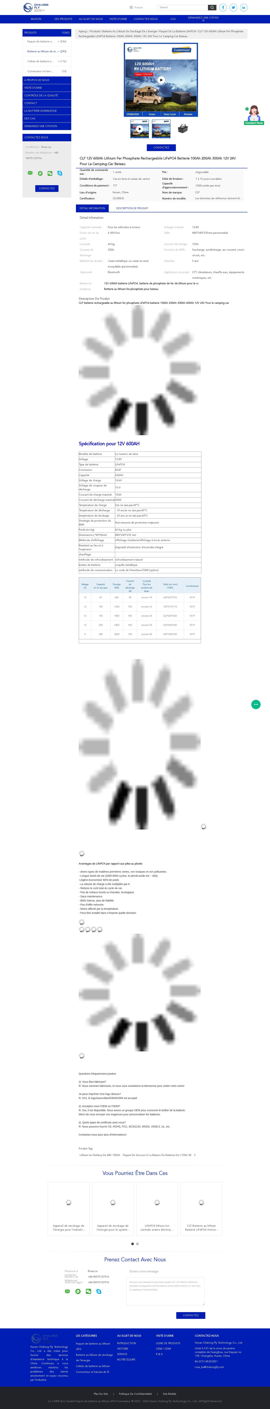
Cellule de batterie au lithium (46, 61)
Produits (46, 33)
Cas (173, 19)
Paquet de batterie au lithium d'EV (47, 41)
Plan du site (101, 1394)
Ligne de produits (168, 1343)
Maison (36, 19)
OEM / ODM (163, 1349)
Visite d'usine (118, 19)
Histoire (122, 1349)
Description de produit (132, 208)
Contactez (161, 147)
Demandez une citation (203, 19)
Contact (30, 103)
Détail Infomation (92, 208)
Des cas (29, 118)
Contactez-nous (146, 19)
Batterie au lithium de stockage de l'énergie (47, 51)
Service (122, 1354)
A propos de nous (36, 80)
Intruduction (126, 1343)
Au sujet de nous (91, 19)
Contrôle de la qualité (41, 95)
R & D (159, 1354)
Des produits (63, 19)
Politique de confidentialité (135, 1394)
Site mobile (169, 1394)
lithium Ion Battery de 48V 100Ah (100, 1155)
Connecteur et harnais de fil (46, 71)
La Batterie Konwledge (40, 111)
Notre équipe (126, 1359)
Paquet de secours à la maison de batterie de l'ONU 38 (157, 1155)
